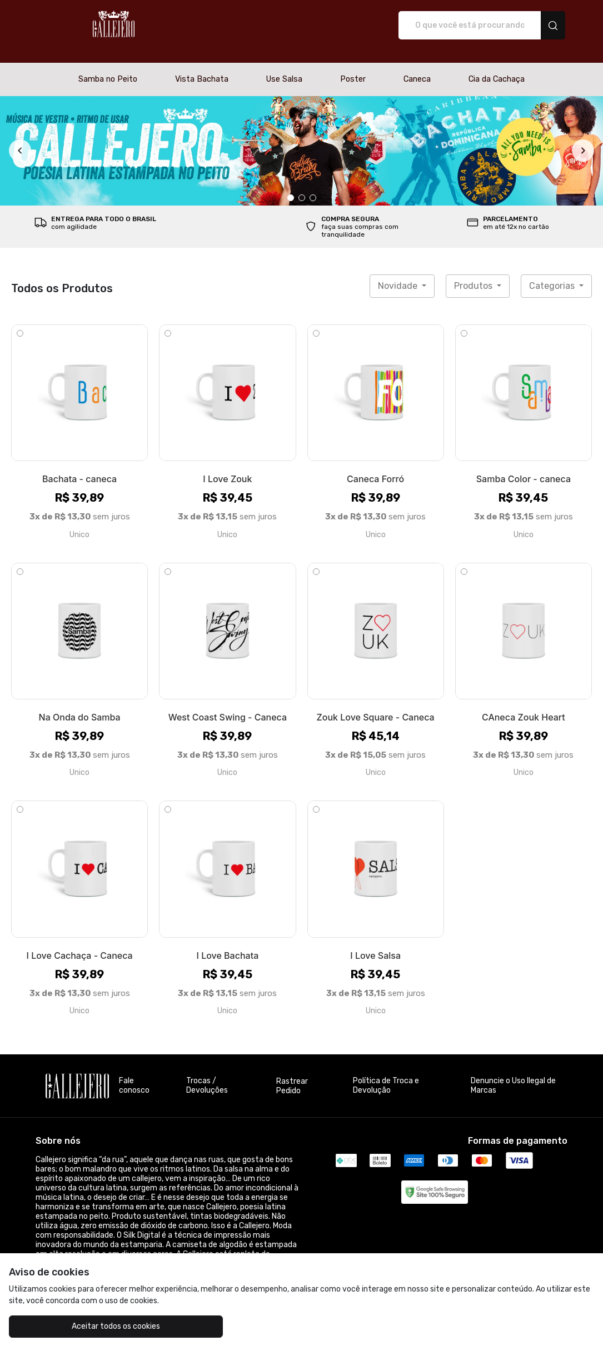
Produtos (474, 274)
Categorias (553, 274)
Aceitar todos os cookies (82, 1326)
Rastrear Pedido (292, 1074)
